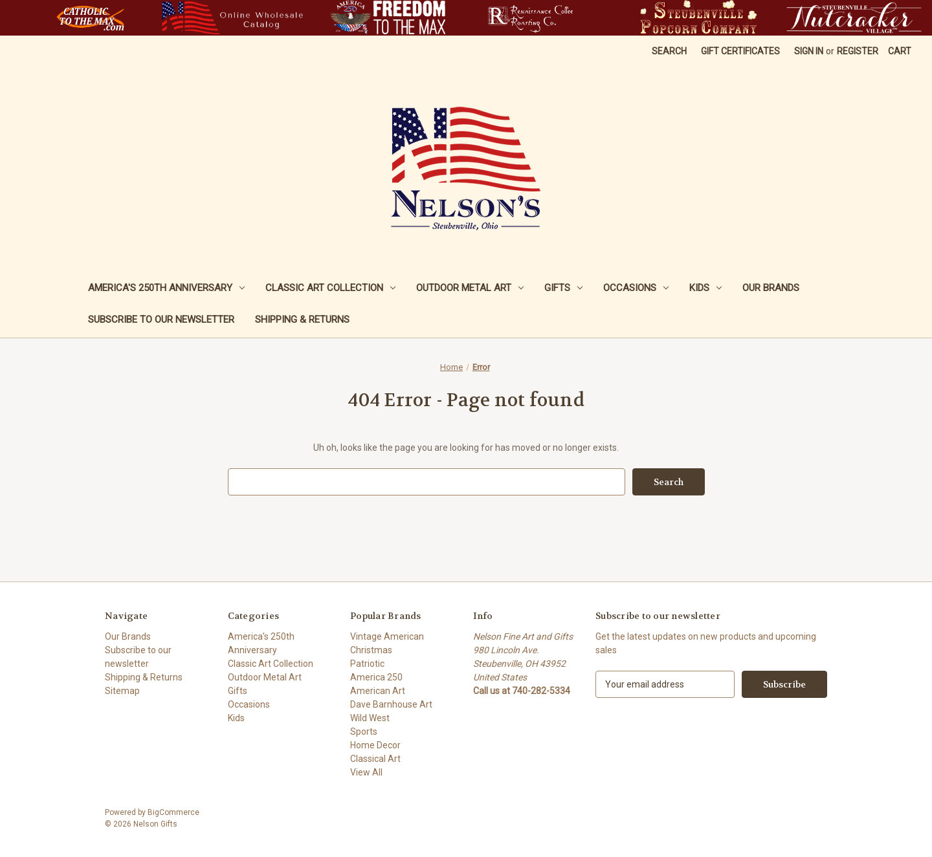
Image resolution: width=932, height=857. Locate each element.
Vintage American (387, 636)
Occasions (636, 288)
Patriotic (367, 663)
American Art (377, 691)
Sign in (808, 51)
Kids (705, 288)
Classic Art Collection (330, 288)
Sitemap (122, 691)
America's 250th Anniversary (166, 288)
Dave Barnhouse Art (391, 704)
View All (366, 772)
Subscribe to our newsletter (161, 319)
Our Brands (770, 288)
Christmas (371, 650)
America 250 (376, 677)
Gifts (563, 288)
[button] (90, 18)
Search (669, 51)
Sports (363, 731)
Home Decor (375, 745)
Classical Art (375, 759)
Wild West (370, 718)
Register (857, 51)
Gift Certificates (740, 51)
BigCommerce (173, 812)
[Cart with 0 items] (899, 51)
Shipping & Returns (302, 319)
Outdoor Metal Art (470, 288)
